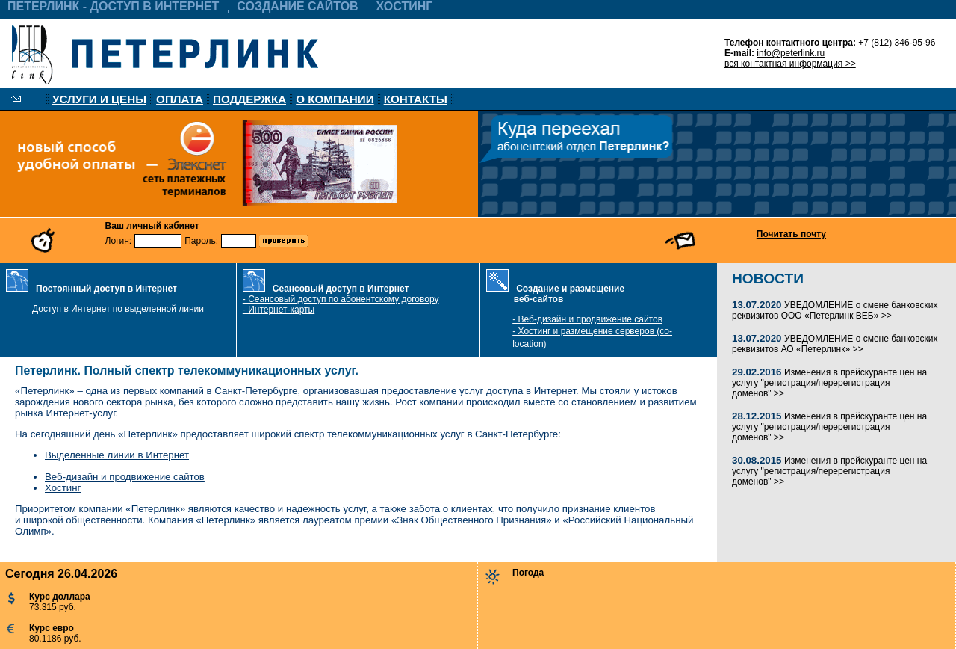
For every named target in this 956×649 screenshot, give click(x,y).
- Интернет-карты (278, 309)
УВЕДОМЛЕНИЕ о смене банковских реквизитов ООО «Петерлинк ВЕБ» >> (834, 310)
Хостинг (63, 487)
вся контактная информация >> (790, 63)
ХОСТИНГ (404, 6)
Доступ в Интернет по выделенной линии (118, 309)
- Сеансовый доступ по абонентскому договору (341, 299)
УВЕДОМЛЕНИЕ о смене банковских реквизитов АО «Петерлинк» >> (834, 343)
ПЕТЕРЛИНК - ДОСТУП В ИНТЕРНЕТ (113, 6)
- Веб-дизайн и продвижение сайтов (587, 319)
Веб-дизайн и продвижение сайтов (125, 476)
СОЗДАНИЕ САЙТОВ (297, 6)
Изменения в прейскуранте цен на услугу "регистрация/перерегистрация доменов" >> (829, 383)
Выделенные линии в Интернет (117, 455)
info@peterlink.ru (791, 53)
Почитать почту (791, 234)
